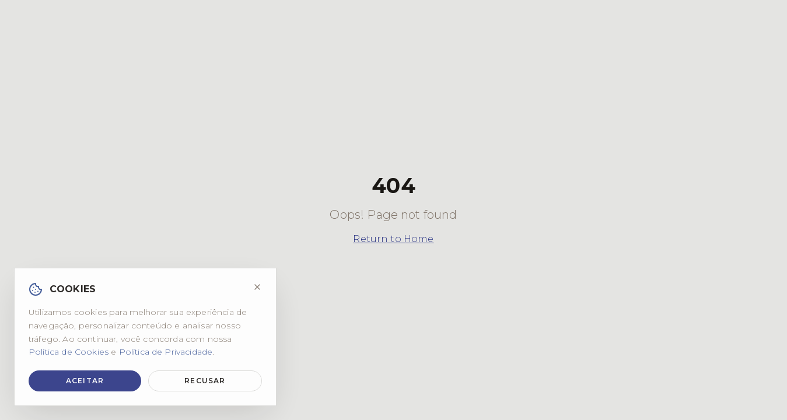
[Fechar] (257, 287)
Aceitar (85, 380)
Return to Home (393, 238)
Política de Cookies (69, 351)
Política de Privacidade (166, 351)
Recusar (204, 380)
